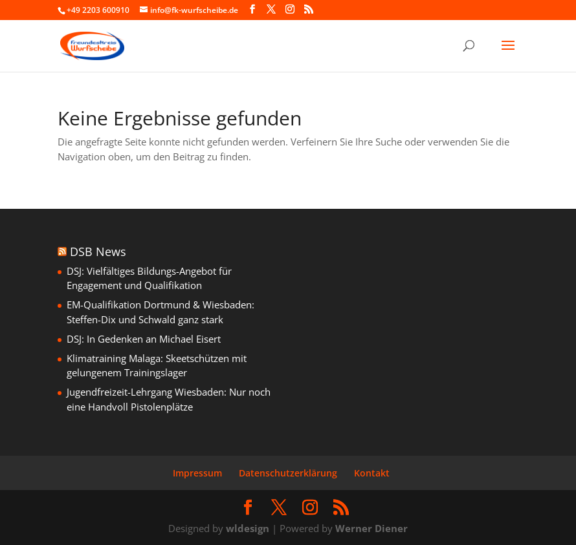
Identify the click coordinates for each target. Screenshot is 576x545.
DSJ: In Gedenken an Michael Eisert (144, 338)
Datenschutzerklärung (288, 473)
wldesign (247, 528)
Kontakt (372, 473)
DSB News (98, 251)
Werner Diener (371, 528)
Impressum (197, 473)
